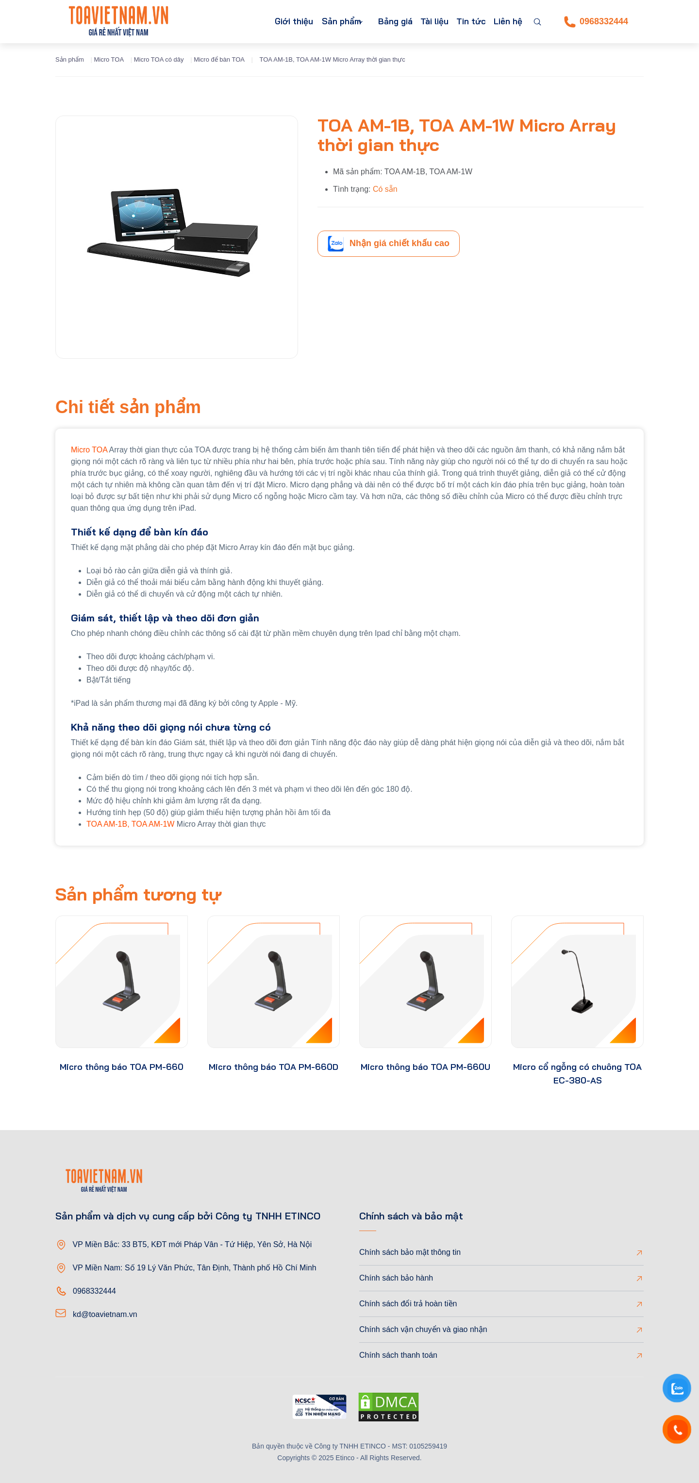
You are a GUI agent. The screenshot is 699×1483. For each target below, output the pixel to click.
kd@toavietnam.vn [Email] (105, 1314)
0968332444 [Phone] (596, 22)
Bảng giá (382, 22)
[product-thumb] (121, 982)
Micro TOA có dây (159, 59)
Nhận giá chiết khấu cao (388, 243)
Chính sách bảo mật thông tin (410, 1252)
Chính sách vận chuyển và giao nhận (423, 1329)
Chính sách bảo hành (396, 1278)
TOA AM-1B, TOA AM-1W (131, 824)
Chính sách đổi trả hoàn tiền (408, 1304)
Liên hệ (506, 22)
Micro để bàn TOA (219, 59)
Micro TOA (109, 59)
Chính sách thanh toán (398, 1355)
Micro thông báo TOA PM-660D (273, 1066)
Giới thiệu (268, 22)
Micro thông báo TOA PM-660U (425, 1066)
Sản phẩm (319, 22)
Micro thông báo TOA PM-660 (121, 1066)
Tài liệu (425, 22)
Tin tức (465, 22)
